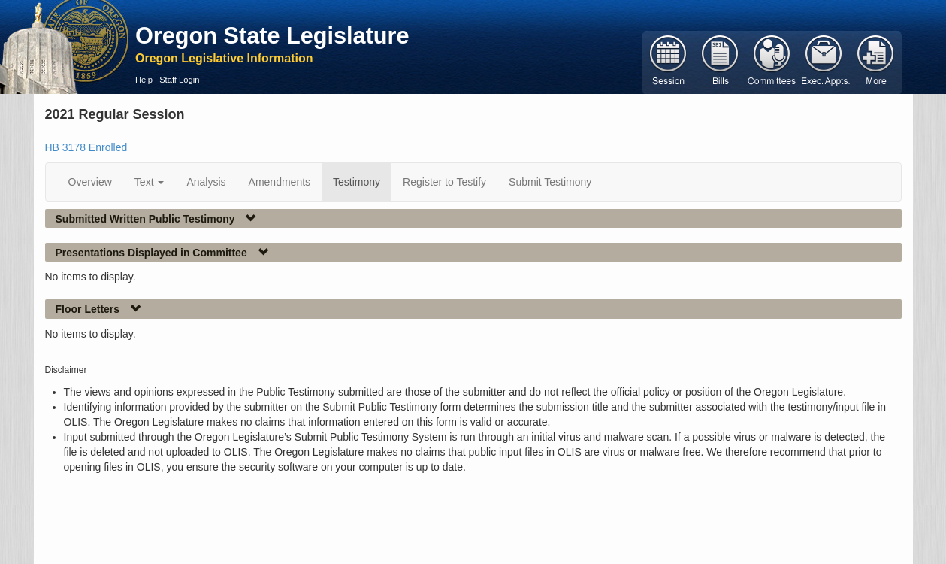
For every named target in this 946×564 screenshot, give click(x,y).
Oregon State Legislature (272, 35)
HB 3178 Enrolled (86, 147)
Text (149, 182)
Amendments (279, 182)
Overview (90, 182)
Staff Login (179, 79)
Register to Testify (444, 182)
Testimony (356, 182)
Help (144, 79)
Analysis (205, 182)
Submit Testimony (550, 182)
